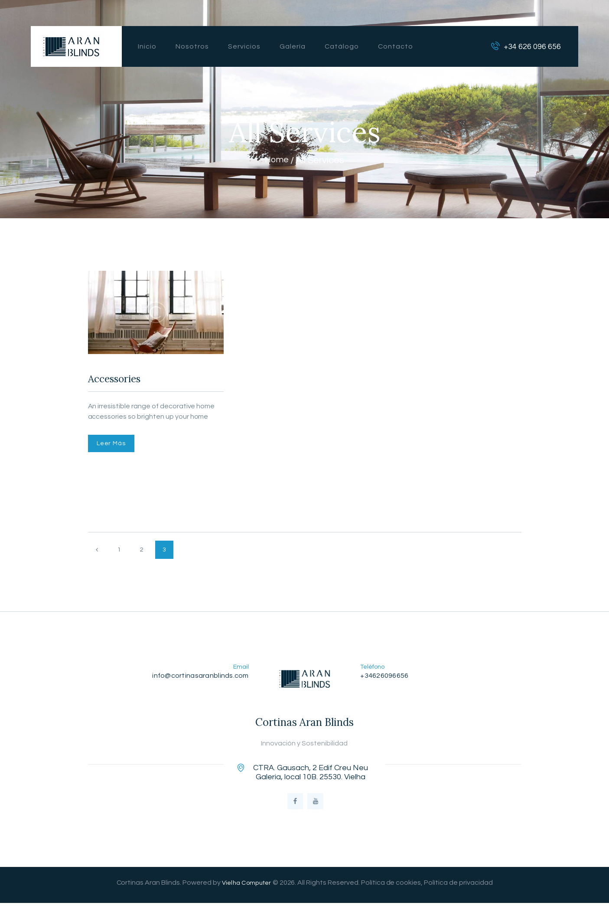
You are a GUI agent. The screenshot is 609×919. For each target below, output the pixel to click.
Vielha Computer (246, 898)
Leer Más (115, 449)
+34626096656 (386, 685)
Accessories (123, 381)
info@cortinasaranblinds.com (197, 685)
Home (277, 160)
